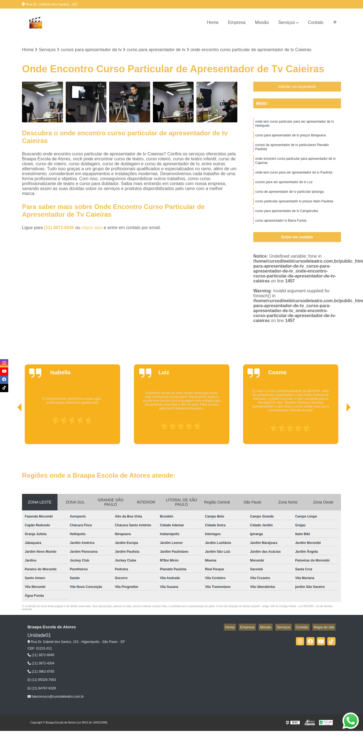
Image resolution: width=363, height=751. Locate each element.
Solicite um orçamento (297, 87)
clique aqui (92, 228)
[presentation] (12, 429)
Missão (262, 22)
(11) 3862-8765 (41, 672)
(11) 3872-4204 (41, 664)
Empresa (237, 22)
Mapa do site (325, 628)
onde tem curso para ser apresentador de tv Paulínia (293, 179)
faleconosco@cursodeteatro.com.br (56, 697)
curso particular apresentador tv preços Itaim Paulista (294, 211)
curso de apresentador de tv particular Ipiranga (289, 200)
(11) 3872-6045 (59, 228)
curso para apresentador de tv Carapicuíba (286, 221)
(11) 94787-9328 (42, 689)
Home (213, 22)
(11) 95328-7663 (42, 681)
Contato (315, 22)
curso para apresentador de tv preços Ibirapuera (290, 138)
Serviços (286, 22)
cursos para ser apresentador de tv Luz (284, 190)
